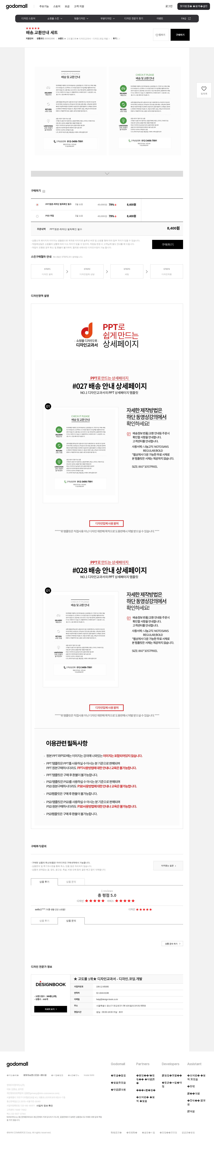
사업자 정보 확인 (44, 1105)
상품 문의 (71, 881)
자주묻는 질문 (167, 866)
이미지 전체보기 (107, 174)
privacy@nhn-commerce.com (44, 1093)
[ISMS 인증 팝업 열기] (87, 1129)
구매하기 (180, 35)
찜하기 (162, 35)
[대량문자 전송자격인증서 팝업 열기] (74, 1129)
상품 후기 (44, 881)
